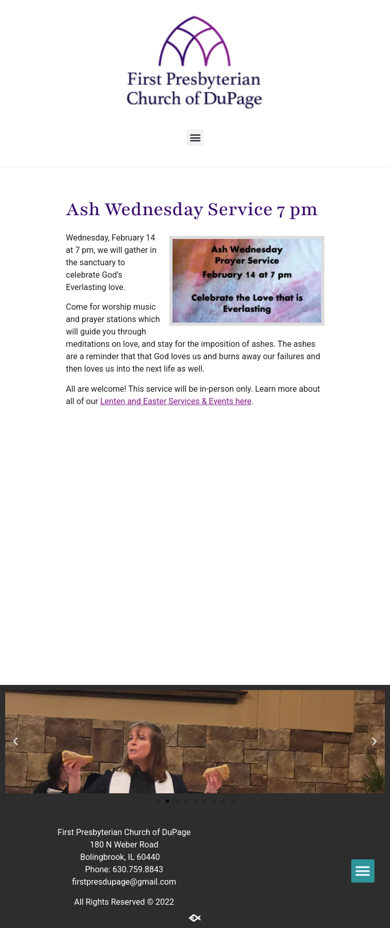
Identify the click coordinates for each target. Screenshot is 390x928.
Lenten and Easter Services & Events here (176, 401)
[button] (195, 137)
